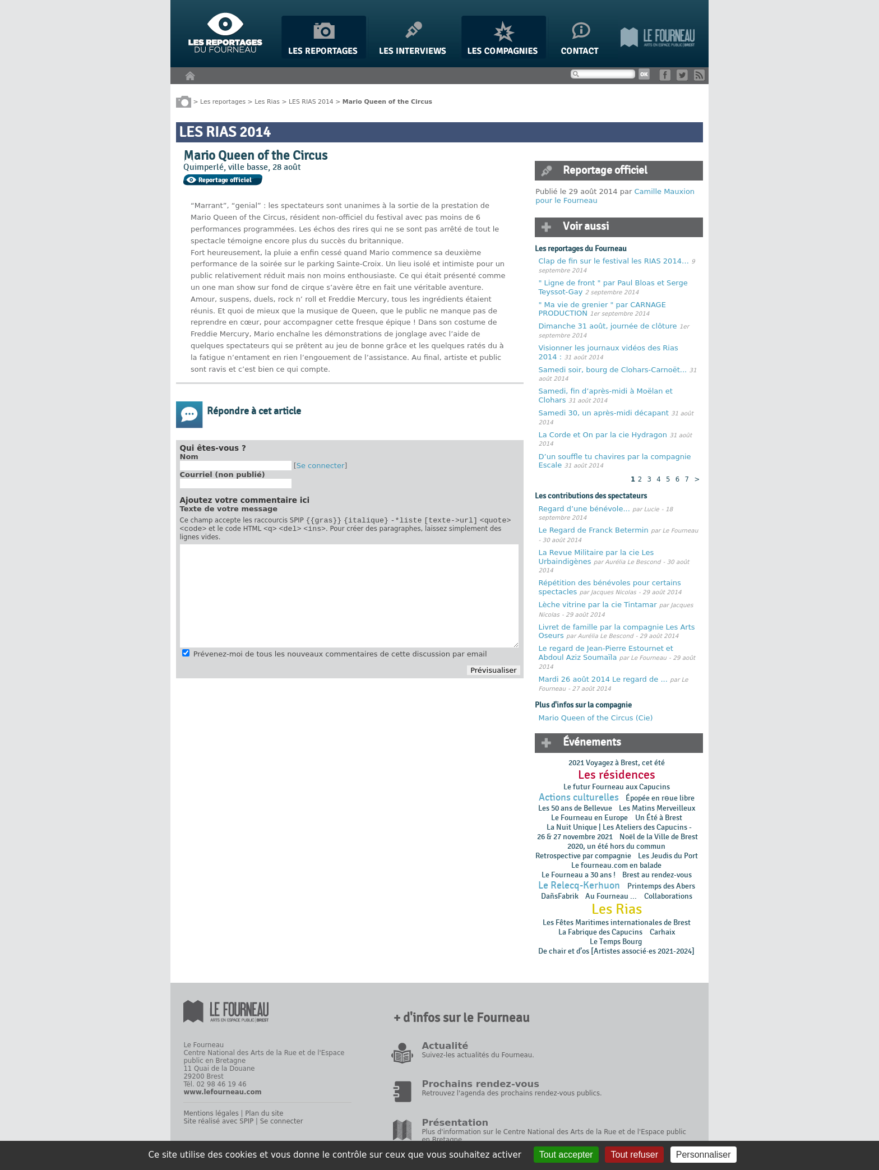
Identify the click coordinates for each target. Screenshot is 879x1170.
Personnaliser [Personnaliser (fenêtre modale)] (703, 1154)
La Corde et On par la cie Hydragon (603, 435)
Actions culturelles (579, 797)
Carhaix (662, 932)
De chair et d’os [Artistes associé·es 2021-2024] (616, 951)
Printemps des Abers (661, 886)
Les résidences (616, 774)
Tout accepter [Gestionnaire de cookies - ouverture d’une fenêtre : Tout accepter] (566, 1154)
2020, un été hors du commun (616, 846)
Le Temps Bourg (617, 941)
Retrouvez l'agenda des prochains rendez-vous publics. (512, 1093)
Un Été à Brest (658, 817)
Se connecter (321, 465)
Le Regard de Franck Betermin (594, 530)
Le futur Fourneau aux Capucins (616, 787)
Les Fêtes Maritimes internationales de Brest (617, 922)
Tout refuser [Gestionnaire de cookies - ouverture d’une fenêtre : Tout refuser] (634, 1154)
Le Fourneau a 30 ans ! (579, 875)
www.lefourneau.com (222, 1092)
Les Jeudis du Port (668, 856)
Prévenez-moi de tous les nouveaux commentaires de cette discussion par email (340, 657)
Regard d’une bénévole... (584, 509)
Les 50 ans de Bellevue (575, 808)
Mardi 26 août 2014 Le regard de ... (603, 679)
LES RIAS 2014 (311, 101)
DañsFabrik (560, 896)
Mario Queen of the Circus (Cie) (596, 718)
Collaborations (668, 896)
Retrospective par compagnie (583, 856)
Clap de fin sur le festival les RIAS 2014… (614, 261)
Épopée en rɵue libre (660, 798)
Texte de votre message (229, 509)
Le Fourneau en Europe (589, 817)
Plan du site (264, 1113)
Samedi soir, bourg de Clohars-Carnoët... (613, 370)
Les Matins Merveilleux (657, 808)
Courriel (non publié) (222, 474)
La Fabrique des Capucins (600, 932)
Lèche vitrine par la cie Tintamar (598, 604)
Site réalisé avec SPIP (218, 1121)
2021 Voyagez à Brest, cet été (616, 762)
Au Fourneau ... (611, 896)
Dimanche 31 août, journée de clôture (608, 326)
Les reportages (223, 101)
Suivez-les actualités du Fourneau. (478, 1055)
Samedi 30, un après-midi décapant (604, 413)
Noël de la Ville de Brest (658, 836)
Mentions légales (210, 1113)
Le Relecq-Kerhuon (579, 885)
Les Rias (267, 101)
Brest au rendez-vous (657, 875)
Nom (189, 456)
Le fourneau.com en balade (616, 865)
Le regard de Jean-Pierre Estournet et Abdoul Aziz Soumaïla (606, 653)
